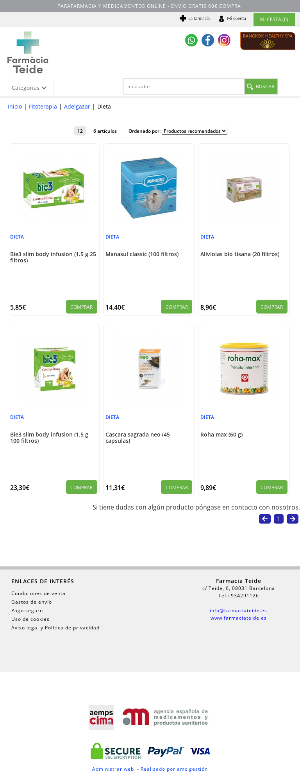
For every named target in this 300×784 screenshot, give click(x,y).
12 (80, 131)
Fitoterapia (43, 106)
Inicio (15, 106)
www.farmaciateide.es (239, 618)
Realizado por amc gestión (174, 769)
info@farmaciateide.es (238, 610)
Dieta (17, 236)
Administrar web (113, 769)
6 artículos (105, 131)
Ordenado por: (145, 131)
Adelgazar (77, 106)
